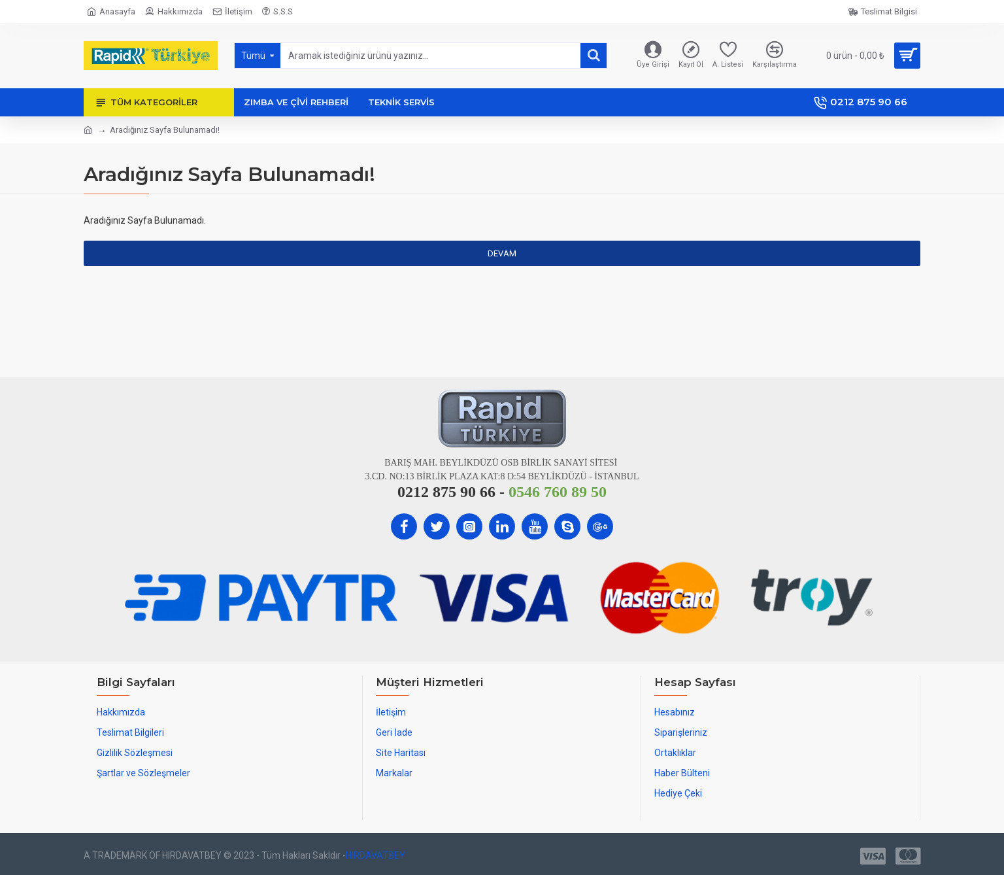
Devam (502, 253)
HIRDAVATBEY (375, 855)
